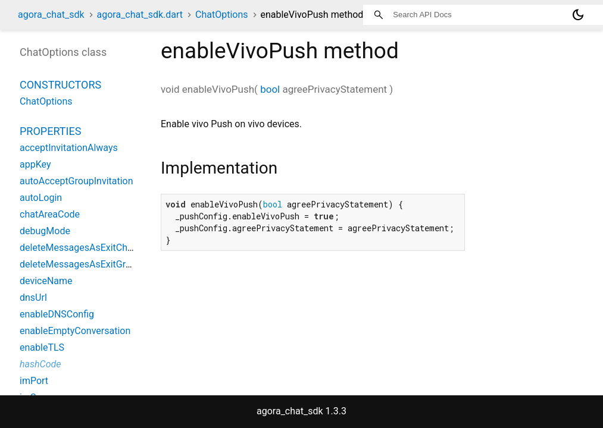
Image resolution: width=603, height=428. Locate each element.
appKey (35, 164)
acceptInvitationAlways (69, 147)
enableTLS (42, 347)
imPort (34, 380)
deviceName (46, 281)
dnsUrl (33, 297)
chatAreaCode (50, 214)
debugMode (45, 231)
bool (270, 89)
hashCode (40, 364)
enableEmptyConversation (75, 330)
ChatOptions (221, 14)
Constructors (60, 84)
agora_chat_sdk (51, 14)
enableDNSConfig (57, 314)
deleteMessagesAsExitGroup (81, 264)
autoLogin (41, 197)
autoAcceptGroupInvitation (76, 181)
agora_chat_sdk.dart (140, 14)
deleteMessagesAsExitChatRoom (90, 247)
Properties (50, 131)
